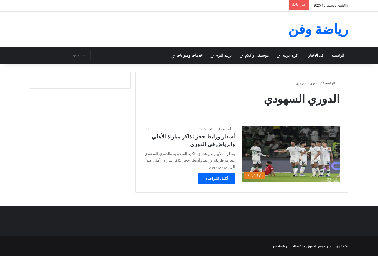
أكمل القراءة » (216, 178)
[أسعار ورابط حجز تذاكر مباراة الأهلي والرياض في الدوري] (291, 154)
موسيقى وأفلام (254, 55)
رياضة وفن (279, 246)
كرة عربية (289, 55)
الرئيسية (337, 55)
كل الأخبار (316, 55)
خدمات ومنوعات (182, 55)
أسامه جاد (224, 129)
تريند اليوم (219, 55)
